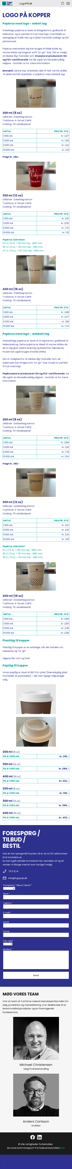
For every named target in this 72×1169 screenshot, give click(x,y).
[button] (62, 3)
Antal (6, 922)
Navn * (6, 893)
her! (63, 1148)
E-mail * (7, 912)
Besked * (7, 949)
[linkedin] (39, 1137)
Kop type (8, 941)
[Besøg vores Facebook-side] (32, 1137)
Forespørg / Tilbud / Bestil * (17, 885)
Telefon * (8, 903)
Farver (6, 931)
